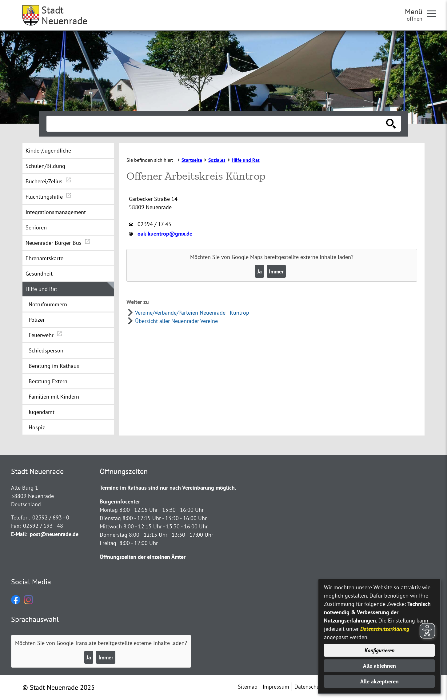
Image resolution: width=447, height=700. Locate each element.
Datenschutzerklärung (384, 628)
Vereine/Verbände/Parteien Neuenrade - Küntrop (192, 312)
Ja (259, 271)
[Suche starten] (391, 124)
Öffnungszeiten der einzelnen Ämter (143, 556)
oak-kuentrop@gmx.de (165, 233)
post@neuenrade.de (54, 534)
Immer (276, 271)
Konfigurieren (379, 650)
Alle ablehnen (379, 665)
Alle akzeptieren (379, 681)
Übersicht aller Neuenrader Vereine (176, 320)
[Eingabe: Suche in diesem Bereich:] (217, 123)
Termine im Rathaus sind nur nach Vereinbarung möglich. (168, 487)
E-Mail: (19, 534)
